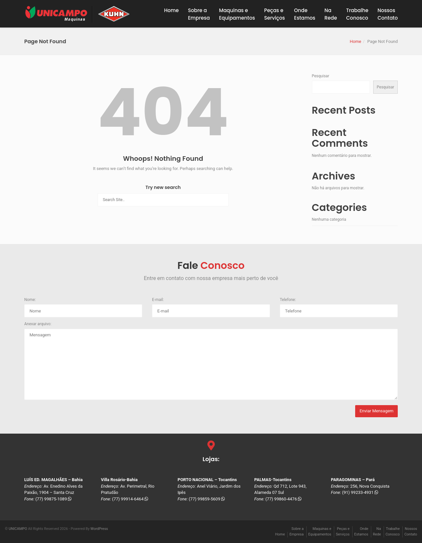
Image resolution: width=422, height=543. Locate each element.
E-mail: (158, 299)
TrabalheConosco (357, 14)
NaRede (330, 14)
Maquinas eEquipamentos (237, 14)
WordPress (99, 529)
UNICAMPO (18, 529)
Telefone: (288, 299)
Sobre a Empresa (199, 14)
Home (171, 10)
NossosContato (387, 14)
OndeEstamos (305, 14)
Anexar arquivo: (37, 324)
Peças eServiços (274, 14)
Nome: (30, 299)
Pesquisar (320, 76)
